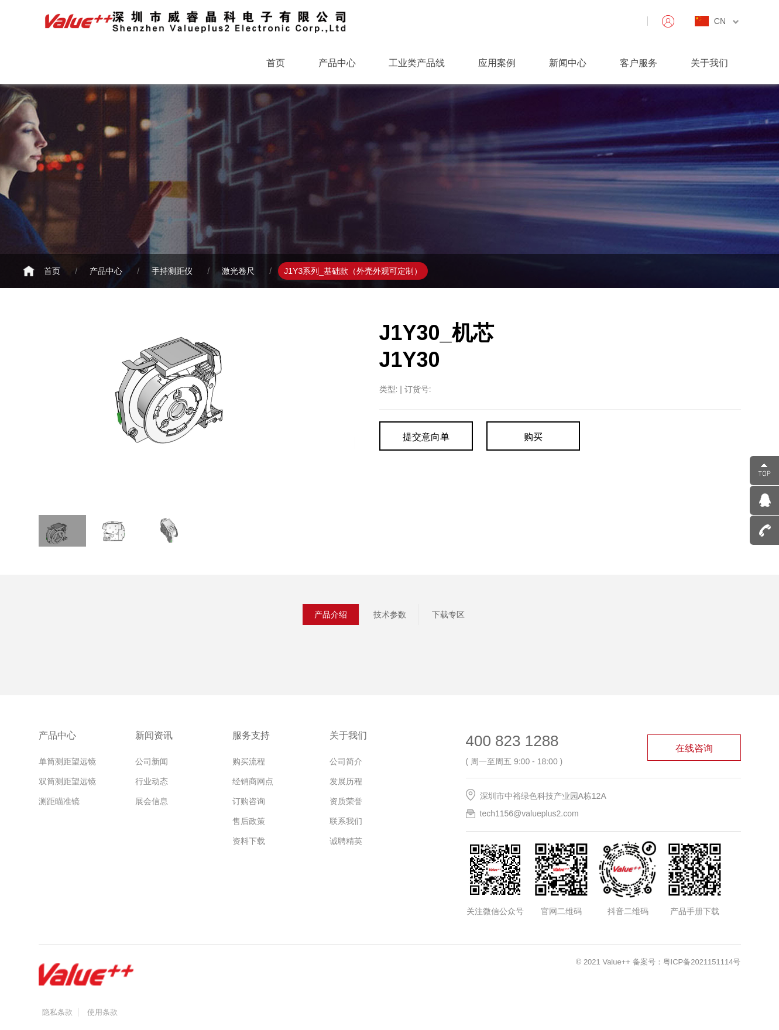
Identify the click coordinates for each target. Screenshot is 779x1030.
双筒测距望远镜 (67, 781)
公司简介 (346, 761)
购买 (533, 437)
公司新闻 (151, 761)
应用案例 (497, 63)
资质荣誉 (346, 801)
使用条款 (102, 1012)
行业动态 (151, 781)
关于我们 (709, 63)
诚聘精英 (346, 841)
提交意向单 (426, 437)
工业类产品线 (417, 63)
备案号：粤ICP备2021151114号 (687, 961)
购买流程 (248, 761)
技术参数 (389, 614)
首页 (275, 63)
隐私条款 (57, 1012)
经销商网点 (252, 781)
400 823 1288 (512, 741)
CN (726, 21)
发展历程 (346, 781)
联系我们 (346, 821)
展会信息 (151, 801)
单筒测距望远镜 (67, 761)
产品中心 (337, 63)
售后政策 (248, 821)
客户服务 (638, 63)
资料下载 (248, 841)
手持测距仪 (172, 271)
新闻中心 (567, 63)
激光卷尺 (238, 271)
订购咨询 (248, 801)
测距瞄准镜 (59, 801)
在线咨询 (694, 748)
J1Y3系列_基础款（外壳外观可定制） (353, 271)
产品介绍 (330, 614)
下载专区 (448, 614)
